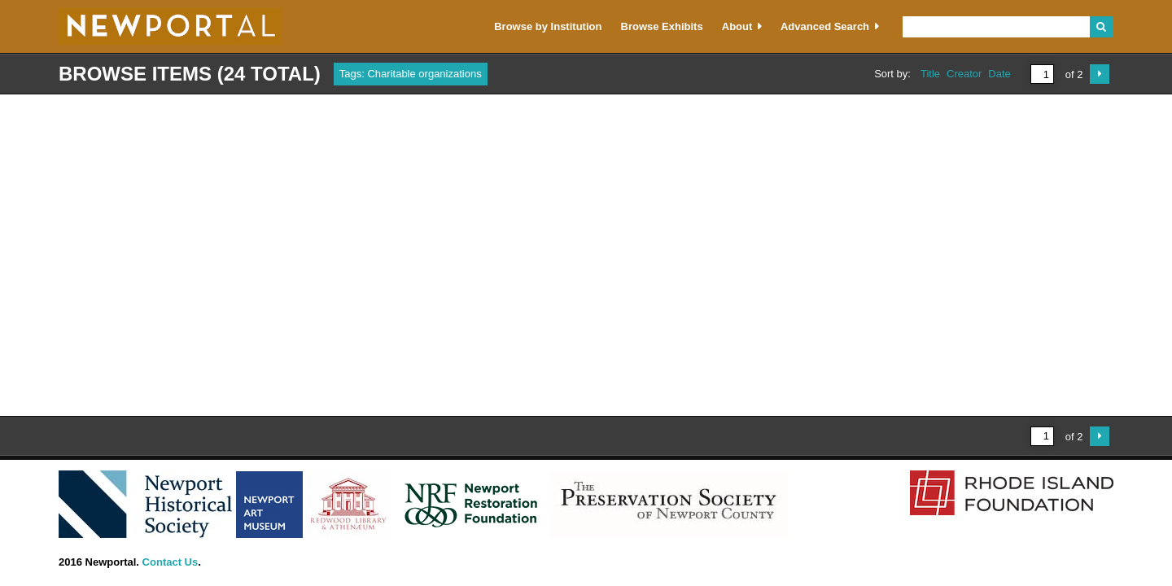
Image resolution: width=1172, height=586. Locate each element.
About (737, 26)
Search (1101, 26)
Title (930, 74)
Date (999, 74)
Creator (964, 74)
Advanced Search (825, 26)
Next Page (1099, 74)
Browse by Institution (547, 26)
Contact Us (170, 562)
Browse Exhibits (662, 26)
